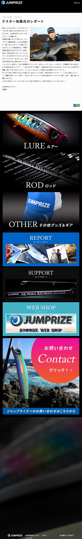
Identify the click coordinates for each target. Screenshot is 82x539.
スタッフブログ (8, 17)
